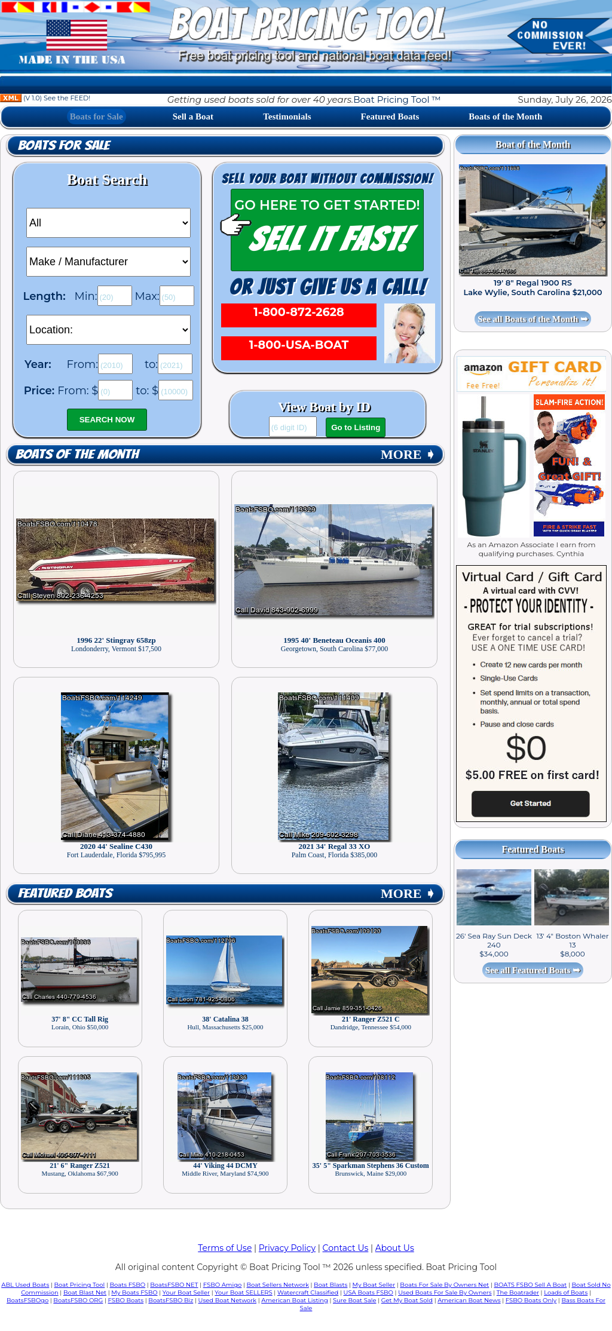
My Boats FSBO (134, 1292)
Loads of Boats (565, 1292)
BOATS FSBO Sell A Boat (530, 1285)
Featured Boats (390, 116)
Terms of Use (225, 1248)
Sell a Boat (193, 116)
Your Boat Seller (186, 1292)
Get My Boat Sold (407, 1300)
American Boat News (468, 1300)
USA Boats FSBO (368, 1292)
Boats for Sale (96, 116)
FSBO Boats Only (531, 1300)
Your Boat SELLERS (243, 1292)
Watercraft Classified (307, 1292)
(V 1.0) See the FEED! (45, 98)
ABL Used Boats (25, 1285)
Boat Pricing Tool (79, 1285)
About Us (394, 1248)
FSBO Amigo (222, 1285)
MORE (408, 454)
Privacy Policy (287, 1248)
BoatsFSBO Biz (170, 1300)
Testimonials (287, 116)
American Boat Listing (294, 1300)
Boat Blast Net (84, 1292)
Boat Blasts (330, 1285)
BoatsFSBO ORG (78, 1300)
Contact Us (346, 1248)
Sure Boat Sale (355, 1300)
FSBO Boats (126, 1300)
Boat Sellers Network (277, 1285)
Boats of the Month (505, 116)
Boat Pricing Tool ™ (396, 99)
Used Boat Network (227, 1300)
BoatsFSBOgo (27, 1300)
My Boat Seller (374, 1285)
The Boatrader (518, 1292)
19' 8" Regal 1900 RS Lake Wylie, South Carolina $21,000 (532, 287)
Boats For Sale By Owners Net (444, 1285)
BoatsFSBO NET (174, 1285)
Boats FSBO (128, 1285)
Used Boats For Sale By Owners (444, 1292)
